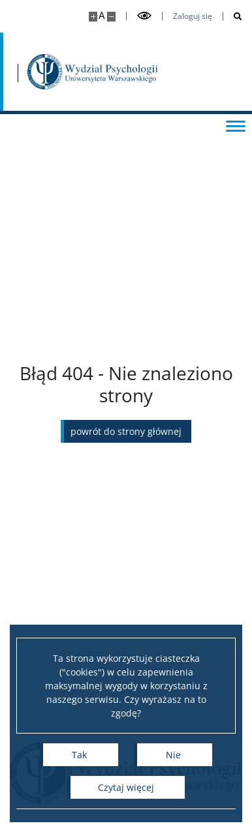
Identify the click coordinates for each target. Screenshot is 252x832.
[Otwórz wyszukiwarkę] (233, 16)
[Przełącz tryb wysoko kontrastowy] (144, 16)
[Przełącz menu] (235, 125)
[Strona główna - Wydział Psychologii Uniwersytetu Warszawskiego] (92, 72)
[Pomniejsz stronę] (111, 17)
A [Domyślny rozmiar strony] (101, 15)
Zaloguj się (192, 16)
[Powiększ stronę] (93, 17)
